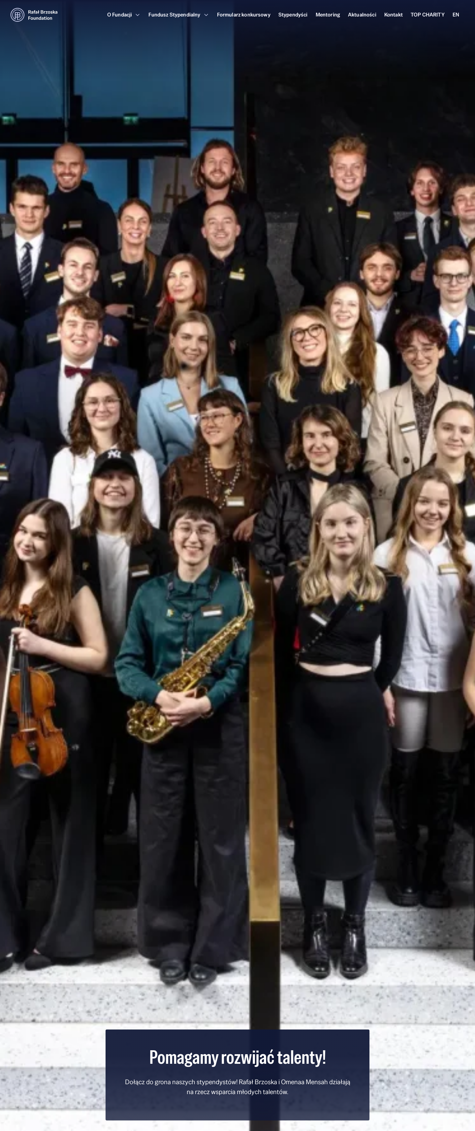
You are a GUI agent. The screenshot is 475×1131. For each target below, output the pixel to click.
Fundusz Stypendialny (178, 14)
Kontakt (393, 14)
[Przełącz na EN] (456, 15)
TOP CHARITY (428, 14)
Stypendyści (293, 14)
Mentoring (328, 14)
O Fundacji (124, 14)
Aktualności (362, 14)
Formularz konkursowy (243, 14)
